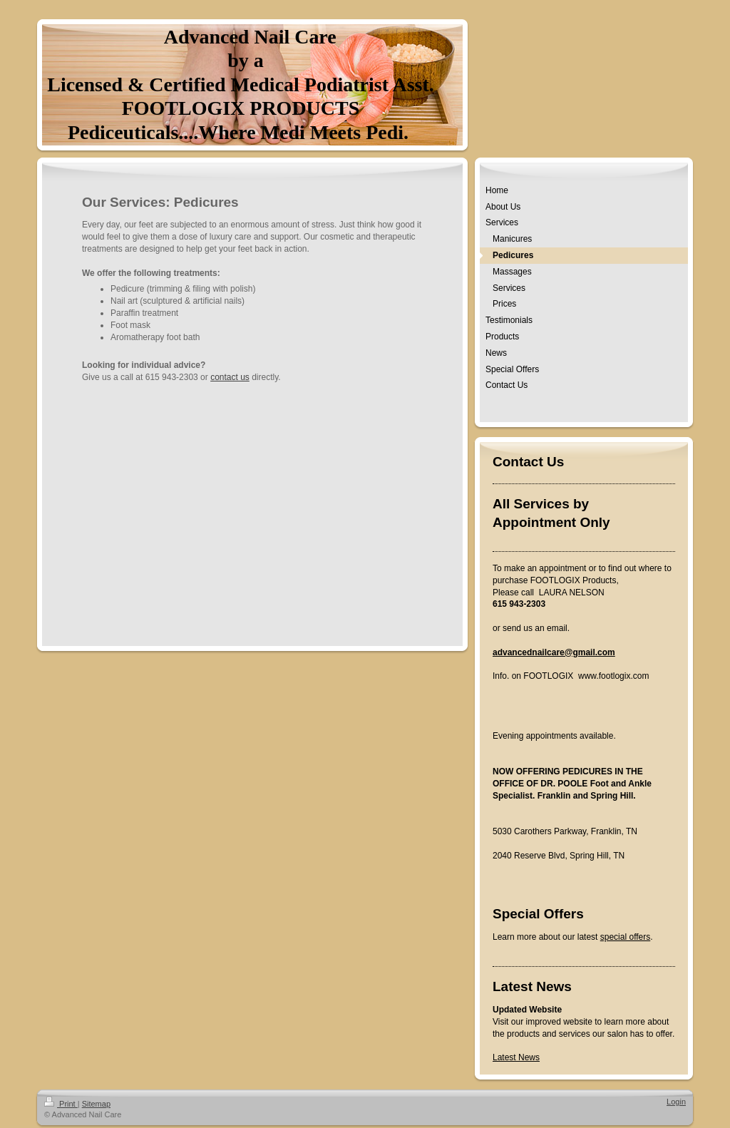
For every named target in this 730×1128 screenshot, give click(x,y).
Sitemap (96, 1103)
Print (61, 1103)
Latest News (516, 1057)
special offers (625, 937)
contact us (230, 377)
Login (676, 1101)
